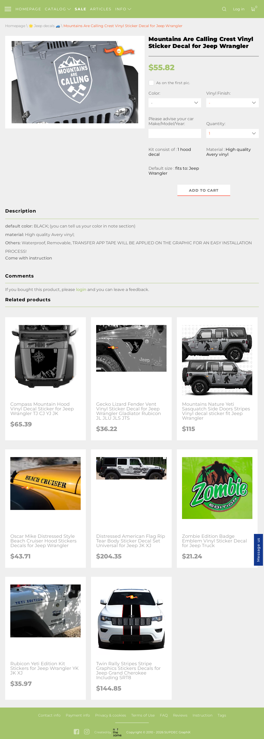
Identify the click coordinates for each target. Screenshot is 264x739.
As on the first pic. (169, 83)
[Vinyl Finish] (232, 102)
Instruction (202, 715)
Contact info (49, 715)
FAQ (164, 715)
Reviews (180, 715)
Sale (80, 9)
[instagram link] (86, 732)
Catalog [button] (58, 9)
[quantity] (232, 133)
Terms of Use (143, 715)
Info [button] (123, 9)
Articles (101, 9)
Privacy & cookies (110, 715)
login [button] (81, 289)
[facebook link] (76, 732)
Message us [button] (258, 550)
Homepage (28, 9)
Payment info (78, 715)
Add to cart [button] (204, 190)
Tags (222, 715)
